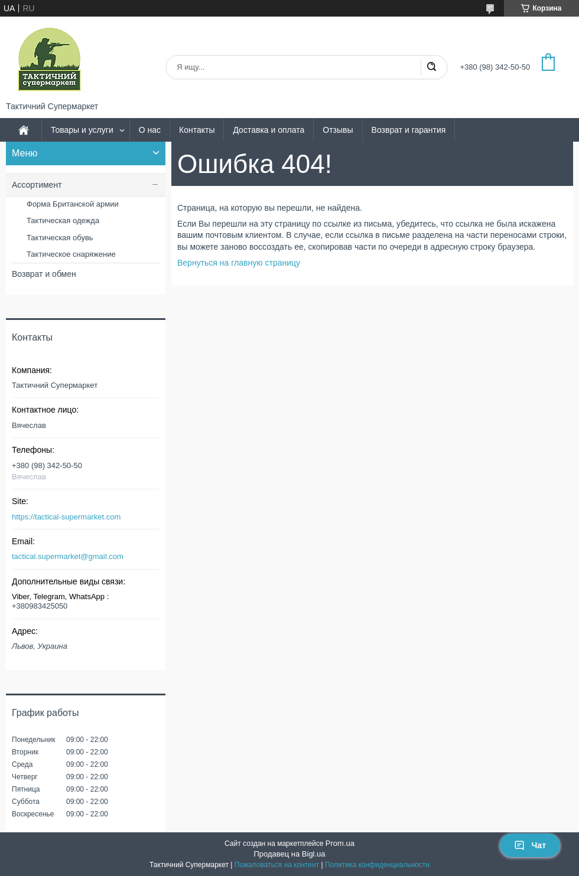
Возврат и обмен (44, 274)
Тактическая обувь (60, 237)
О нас (150, 130)
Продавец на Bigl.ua (289, 853)
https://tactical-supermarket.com (66, 516)
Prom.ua (340, 843)
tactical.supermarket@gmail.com (67, 556)
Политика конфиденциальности (377, 865)
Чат (530, 845)
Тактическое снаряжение (71, 254)
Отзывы (338, 130)
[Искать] (431, 67)
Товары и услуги (82, 130)
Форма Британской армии (73, 204)
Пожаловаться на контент (277, 865)
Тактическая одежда (63, 220)
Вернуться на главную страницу (238, 262)
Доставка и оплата (268, 130)
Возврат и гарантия (409, 130)
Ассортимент (37, 184)
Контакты (196, 130)
